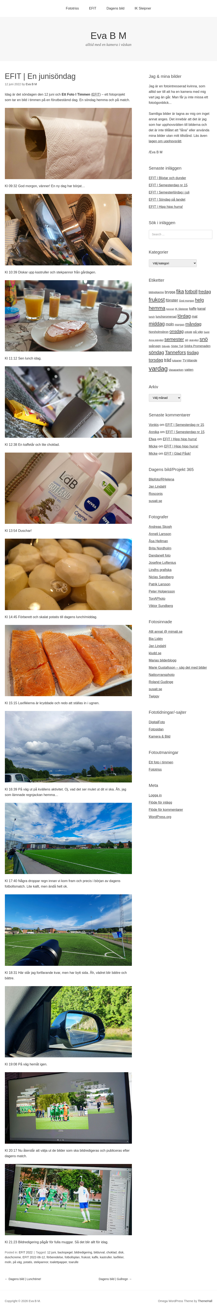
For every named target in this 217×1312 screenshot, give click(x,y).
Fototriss (72, 8)
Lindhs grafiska (160, 570)
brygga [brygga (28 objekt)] (170, 292)
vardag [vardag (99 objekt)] (158, 368)
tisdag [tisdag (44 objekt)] (193, 352)
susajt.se (155, 501)
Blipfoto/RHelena (161, 479)
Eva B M (108, 35)
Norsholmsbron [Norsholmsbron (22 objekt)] (159, 331)
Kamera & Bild (159, 736)
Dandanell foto (160, 555)
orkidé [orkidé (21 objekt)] (188, 331)
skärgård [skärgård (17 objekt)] (194, 340)
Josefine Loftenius (162, 562)
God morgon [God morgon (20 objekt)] (186, 300)
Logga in (155, 795)
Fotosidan (156, 729)
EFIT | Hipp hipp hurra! (166, 207)
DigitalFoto (157, 722)
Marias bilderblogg (163, 660)
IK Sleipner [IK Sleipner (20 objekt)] (181, 308)
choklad (111, 1252)
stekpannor (41, 1262)
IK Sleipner (143, 8)
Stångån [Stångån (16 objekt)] (166, 346)
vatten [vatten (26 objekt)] (188, 369)
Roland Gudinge (161, 682)
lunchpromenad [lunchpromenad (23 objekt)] (166, 316)
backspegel (65, 1252)
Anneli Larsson (160, 534)
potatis (27, 1262)
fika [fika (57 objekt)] (180, 291)
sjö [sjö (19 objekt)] (186, 340)
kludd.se (155, 653)
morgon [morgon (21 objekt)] (179, 324)
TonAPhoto (157, 598)
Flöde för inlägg (160, 802)
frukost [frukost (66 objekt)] (157, 300)
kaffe (95, 1257)
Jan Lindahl (157, 486)
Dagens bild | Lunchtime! (23, 1279)
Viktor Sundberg (161, 606)
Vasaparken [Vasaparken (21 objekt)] (176, 369)
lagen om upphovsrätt (165, 141)
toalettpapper (58, 1262)
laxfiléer (118, 1257)
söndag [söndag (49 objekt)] (156, 352)
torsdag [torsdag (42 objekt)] (156, 360)
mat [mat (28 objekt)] (194, 316)
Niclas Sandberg (161, 577)
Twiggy (154, 696)
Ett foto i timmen (161, 762)
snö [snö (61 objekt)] (203, 339)
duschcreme (13, 1257)
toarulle (74, 1262)
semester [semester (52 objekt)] (174, 339)
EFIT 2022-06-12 (34, 1257)
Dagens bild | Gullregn (115, 1279)
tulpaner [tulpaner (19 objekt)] (177, 360)
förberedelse (55, 1257)
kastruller (106, 1257)
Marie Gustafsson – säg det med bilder (178, 667)
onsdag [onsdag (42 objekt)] (177, 331)
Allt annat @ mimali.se (165, 631)
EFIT (92, 8)
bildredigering (83, 1252)
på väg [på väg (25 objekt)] (198, 331)
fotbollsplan (72, 1257)
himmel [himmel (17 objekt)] (170, 309)
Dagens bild (115, 8)
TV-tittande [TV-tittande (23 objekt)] (189, 360)
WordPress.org (160, 817)
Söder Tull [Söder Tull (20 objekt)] (177, 346)
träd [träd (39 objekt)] (167, 360)
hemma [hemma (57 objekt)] (157, 308)
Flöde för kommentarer (166, 809)
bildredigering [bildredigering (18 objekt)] (156, 292)
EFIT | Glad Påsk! (177, 453)
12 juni (51, 1252)
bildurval (99, 1252)
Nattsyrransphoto (162, 675)
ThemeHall (205, 1301)
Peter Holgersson (162, 591)
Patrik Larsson (159, 584)
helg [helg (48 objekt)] (199, 300)
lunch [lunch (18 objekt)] (152, 316)
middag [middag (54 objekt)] (157, 324)
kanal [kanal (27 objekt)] (202, 308)
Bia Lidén (156, 639)
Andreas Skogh (160, 526)
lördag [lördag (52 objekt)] (184, 316)
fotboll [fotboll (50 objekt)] (191, 291)
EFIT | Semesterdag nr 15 (168, 185)
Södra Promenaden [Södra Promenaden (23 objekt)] (197, 346)
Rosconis (156, 493)
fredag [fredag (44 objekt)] (204, 291)
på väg (17, 1262)
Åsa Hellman (158, 541)
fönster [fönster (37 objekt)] (172, 300)
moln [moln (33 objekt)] (170, 324)
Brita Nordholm (160, 548)
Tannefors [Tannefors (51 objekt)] (175, 352)
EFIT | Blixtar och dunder (167, 178)
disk (121, 1252)
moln (8, 1262)
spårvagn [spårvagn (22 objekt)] (155, 346)
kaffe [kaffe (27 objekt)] (192, 308)
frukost (85, 1257)
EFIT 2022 (26, 1252)
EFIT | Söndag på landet (167, 199)
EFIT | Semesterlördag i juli (169, 192)
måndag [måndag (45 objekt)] (193, 323)
